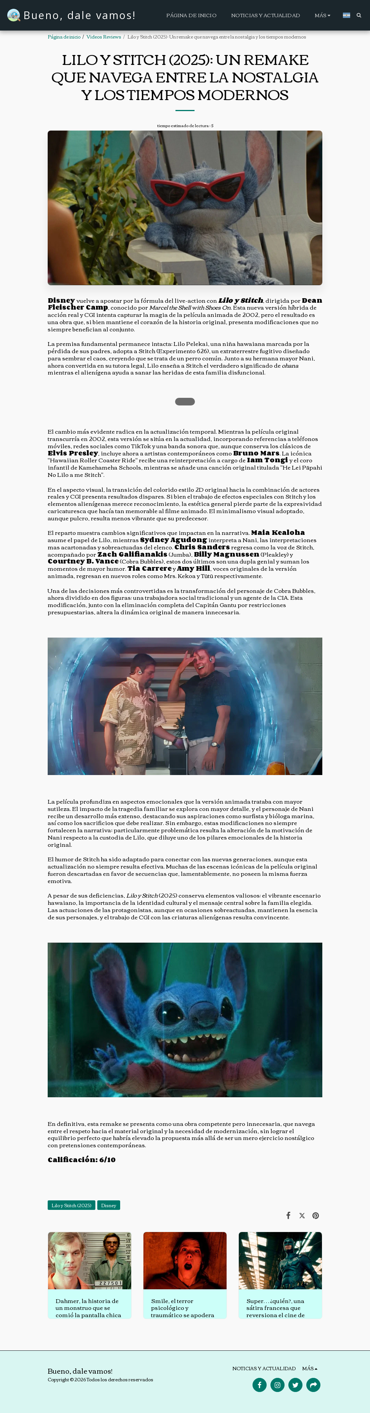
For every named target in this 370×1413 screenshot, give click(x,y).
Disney (108, 1205)
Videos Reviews (104, 36)
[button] (359, 15)
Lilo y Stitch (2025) (71, 1205)
